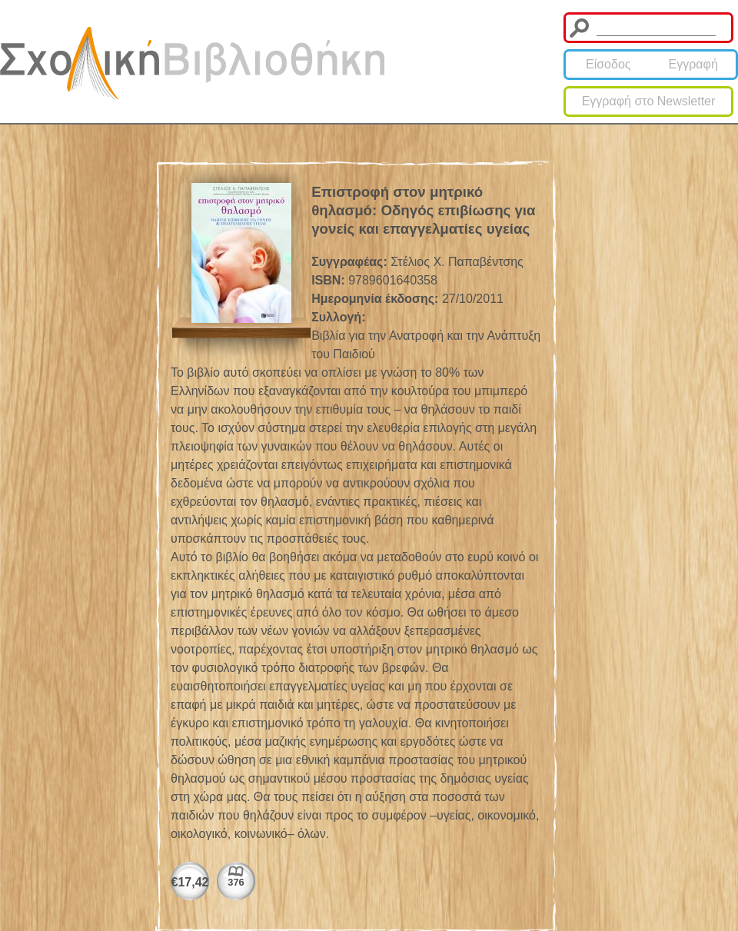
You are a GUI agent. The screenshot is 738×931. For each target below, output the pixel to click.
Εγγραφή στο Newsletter (649, 101)
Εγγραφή (693, 64)
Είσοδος (608, 64)
